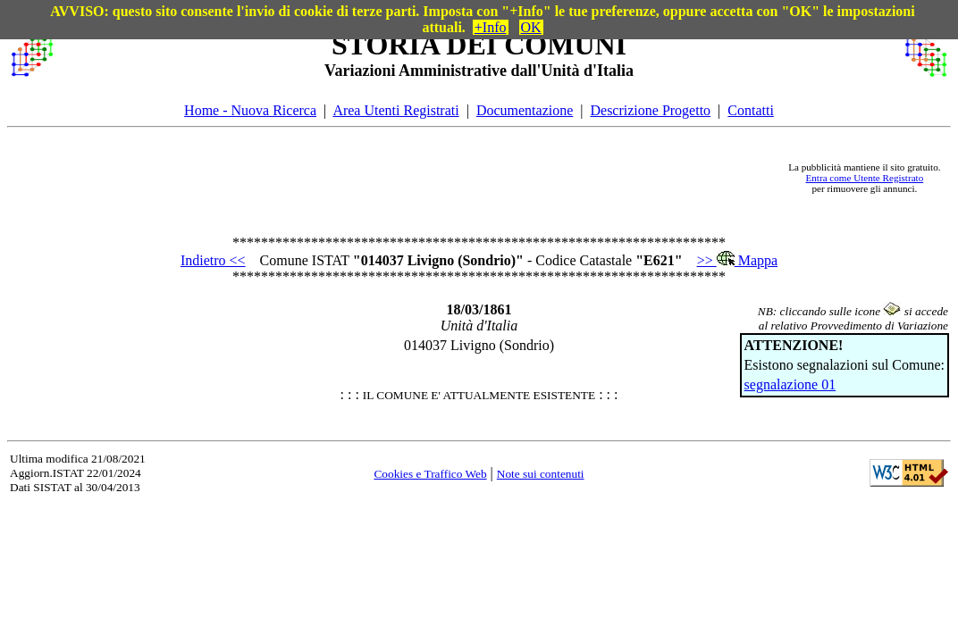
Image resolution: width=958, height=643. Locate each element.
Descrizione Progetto (650, 110)
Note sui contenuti (540, 473)
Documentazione (524, 110)
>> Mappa (737, 260)
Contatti (750, 110)
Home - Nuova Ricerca (250, 110)
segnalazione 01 (790, 384)
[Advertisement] (420, 178)
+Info (491, 27)
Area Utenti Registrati (395, 110)
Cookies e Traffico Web (430, 473)
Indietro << (213, 260)
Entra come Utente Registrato (865, 177)
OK (531, 27)
